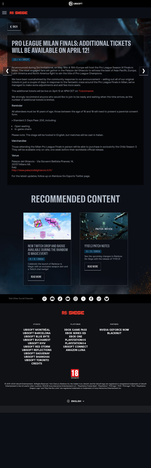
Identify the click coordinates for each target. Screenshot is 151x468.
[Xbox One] (75, 336)
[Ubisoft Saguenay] (36, 353)
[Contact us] (75, 446)
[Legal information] (75, 459)
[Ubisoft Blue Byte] (36, 336)
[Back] (14, 27)
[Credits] (36, 363)
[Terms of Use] (75, 454)
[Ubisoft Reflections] (36, 349)
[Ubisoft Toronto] (36, 360)
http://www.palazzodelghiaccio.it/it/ (32, 170)
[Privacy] (75, 450)
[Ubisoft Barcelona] (36, 333)
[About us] (75, 432)
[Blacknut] (114, 333)
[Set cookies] (75, 463)
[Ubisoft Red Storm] (36, 346)
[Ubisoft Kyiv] (36, 343)
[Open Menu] (4, 13)
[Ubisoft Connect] (75, 429)
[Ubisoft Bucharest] (36, 339)
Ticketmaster (86, 91)
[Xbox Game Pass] (75, 329)
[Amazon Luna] (75, 349)
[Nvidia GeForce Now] (114, 329)
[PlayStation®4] (75, 343)
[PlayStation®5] (75, 339)
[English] (75, 401)
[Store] (75, 425)
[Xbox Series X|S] (75, 333)
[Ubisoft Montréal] (36, 329)
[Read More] (36, 277)
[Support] (75, 440)
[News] (75, 436)
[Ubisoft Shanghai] (36, 356)
